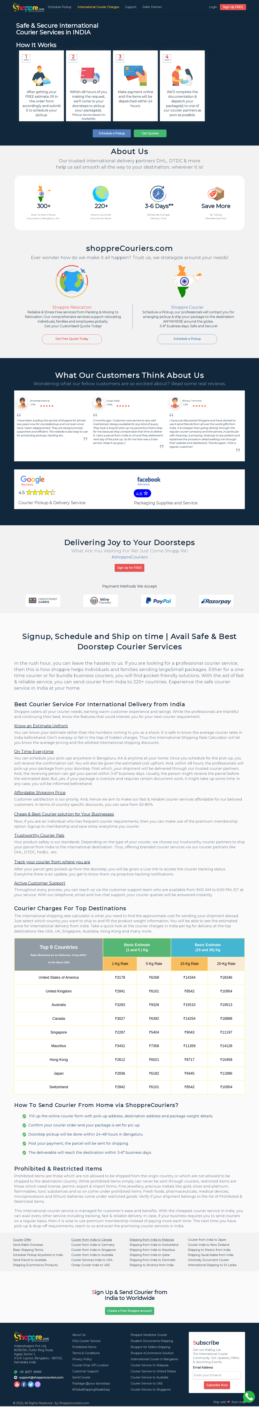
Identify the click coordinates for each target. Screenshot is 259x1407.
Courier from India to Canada (91, 1240)
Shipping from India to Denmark (152, 1260)
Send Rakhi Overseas (28, 1245)
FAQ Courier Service (86, 1342)
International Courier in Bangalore (154, 1360)
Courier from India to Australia (92, 1255)
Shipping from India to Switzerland (154, 1245)
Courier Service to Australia (149, 1378)
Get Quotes (150, 133)
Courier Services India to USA (91, 1260)
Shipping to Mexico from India (209, 1250)
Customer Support (85, 1372)
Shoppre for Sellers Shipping (150, 1348)
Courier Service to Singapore (151, 1390)
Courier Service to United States (153, 1372)
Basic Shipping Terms (28, 1250)
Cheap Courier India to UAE (90, 1266)
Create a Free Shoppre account (129, 1311)
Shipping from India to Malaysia (152, 1240)
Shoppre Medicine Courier (149, 1336)
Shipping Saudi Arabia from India (210, 1255)
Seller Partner (152, 7)
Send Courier (81, 1378)
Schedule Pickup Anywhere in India (38, 1255)
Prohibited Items (84, 1348)
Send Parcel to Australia (29, 1260)
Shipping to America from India (152, 1266)
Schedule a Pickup (112, 133)
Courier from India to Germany (93, 1245)
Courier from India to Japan (207, 1240)
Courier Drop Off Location (90, 1366)
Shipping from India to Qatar (150, 1255)
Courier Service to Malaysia (149, 1366)
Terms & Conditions (86, 1354)
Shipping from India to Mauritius (152, 1250)
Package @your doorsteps (91, 1384)
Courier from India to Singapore (93, 1250)
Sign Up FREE (233, 7)
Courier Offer (22, 1240)
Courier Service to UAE (147, 1384)
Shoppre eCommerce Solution (152, 1354)
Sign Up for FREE (129, 568)
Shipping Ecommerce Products (35, 1266)
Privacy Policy (82, 1360)
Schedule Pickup (59, 7)
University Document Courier (208, 1260)
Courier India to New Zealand (208, 1245)
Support (130, 7)
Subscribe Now (217, 1386)
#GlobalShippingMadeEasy (91, 1390)
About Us (78, 1336)
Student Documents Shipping (152, 1342)
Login (213, 7)
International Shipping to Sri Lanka (212, 1266)
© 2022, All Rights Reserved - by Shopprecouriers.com (51, 1404)
